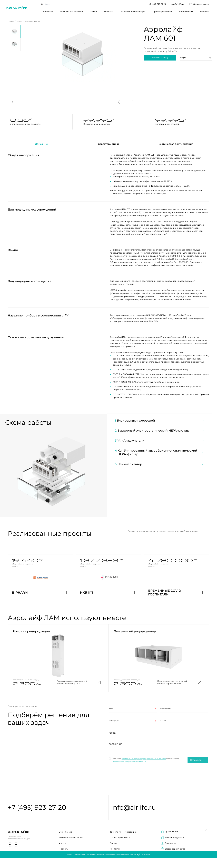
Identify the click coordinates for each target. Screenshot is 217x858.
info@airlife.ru (133, 808)
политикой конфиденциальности (123, 761)
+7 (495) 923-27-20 (37, 808)
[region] (156, 444)
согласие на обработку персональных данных (137, 759)
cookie (88, 854)
